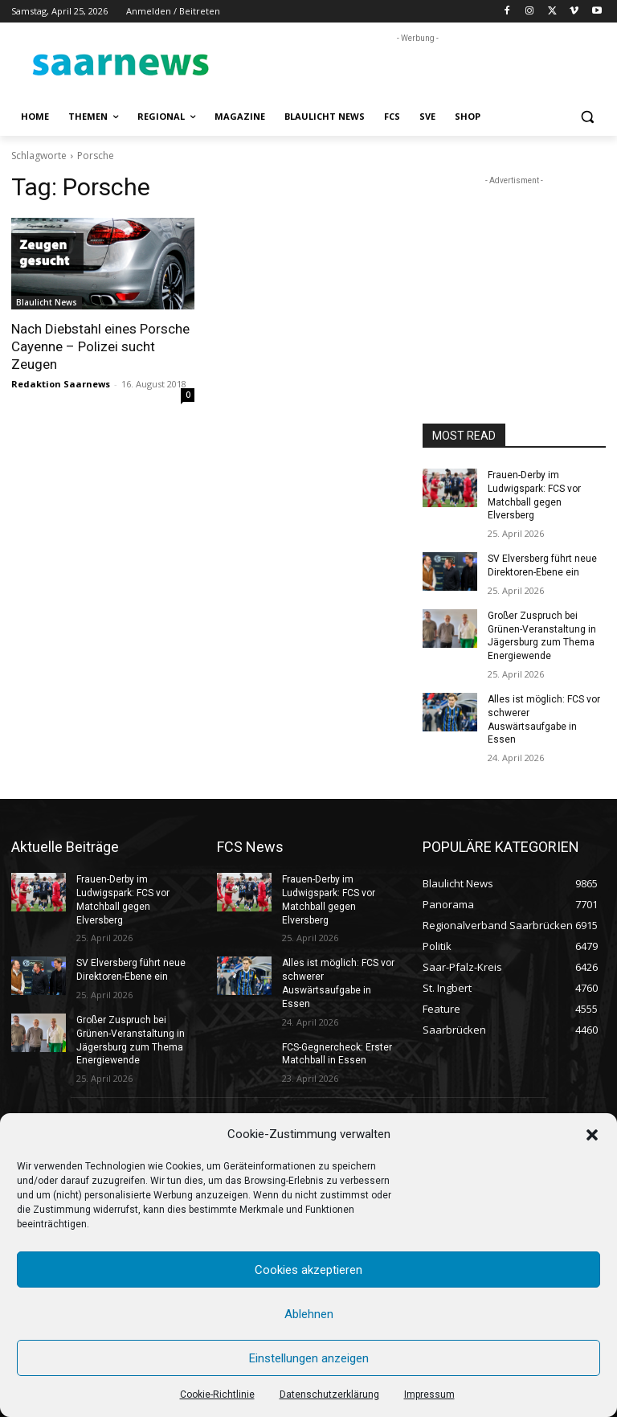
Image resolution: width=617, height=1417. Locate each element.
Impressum (429, 1394)
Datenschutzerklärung (329, 1394)
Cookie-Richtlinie (217, 1394)
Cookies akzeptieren (308, 1270)
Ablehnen (308, 1314)
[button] (592, 1135)
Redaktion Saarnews (60, 384)
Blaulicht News (46, 302)
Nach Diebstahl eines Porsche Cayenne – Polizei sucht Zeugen (100, 346)
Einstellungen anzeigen (309, 1358)
